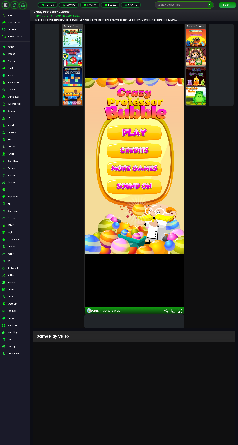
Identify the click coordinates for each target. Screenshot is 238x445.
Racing (90, 5)
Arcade (68, 5)
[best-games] (15, 22)
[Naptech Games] (14, 5)
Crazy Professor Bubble (103, 300)
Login (227, 5)
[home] (15, 15)
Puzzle (110, 5)
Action (47, 5)
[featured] (15, 29)
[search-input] (182, 5)
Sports (130, 5)
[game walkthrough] (22, 5)
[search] (210, 5)
